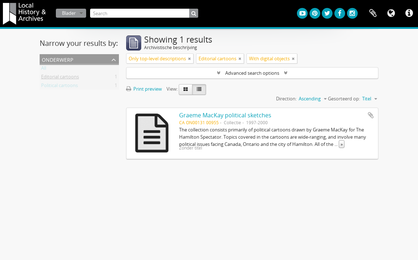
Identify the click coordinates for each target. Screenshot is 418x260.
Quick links (409, 13)
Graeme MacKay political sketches (225, 115)
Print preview (144, 89)
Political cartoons (59, 86)
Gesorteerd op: (344, 98)
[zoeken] (193, 13)
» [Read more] (342, 144)
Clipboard (373, 13)
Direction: (286, 98)
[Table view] (199, 89)
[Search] (144, 13)
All (43, 69)
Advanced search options (252, 73)
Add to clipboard (370, 115)
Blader (69, 13)
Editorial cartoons (60, 78)
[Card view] (185, 89)
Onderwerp (57, 59)
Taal (391, 13)
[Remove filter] (189, 58)
